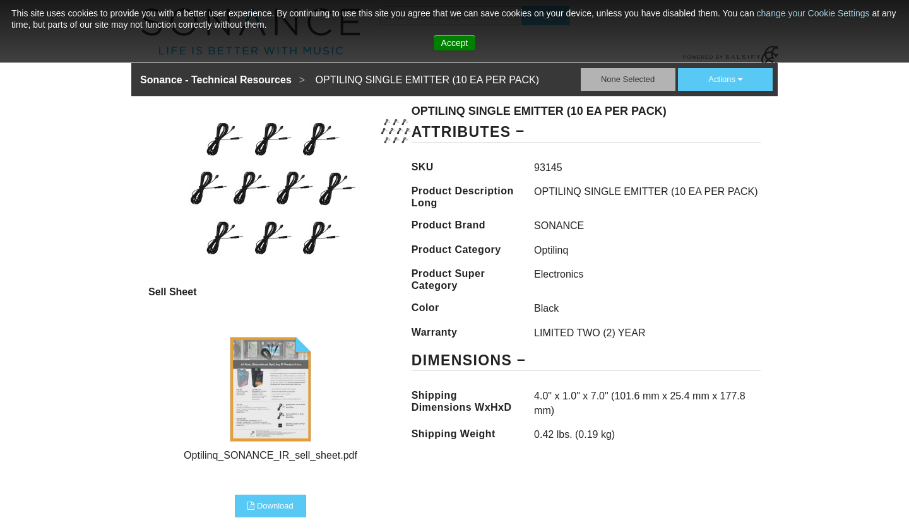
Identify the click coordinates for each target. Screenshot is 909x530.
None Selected (628, 79)
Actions (725, 79)
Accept (454, 43)
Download (270, 505)
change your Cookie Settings (814, 13)
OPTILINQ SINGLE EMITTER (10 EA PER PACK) (427, 79)
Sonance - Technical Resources (216, 79)
